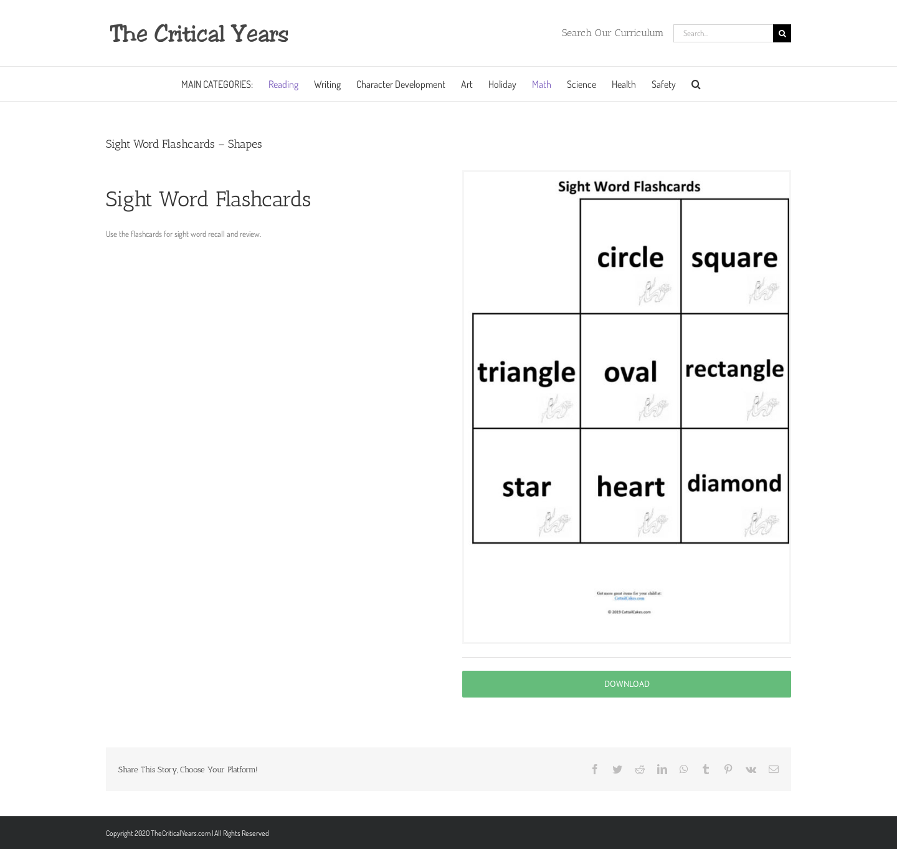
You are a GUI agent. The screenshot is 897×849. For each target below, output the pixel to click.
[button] (696, 84)
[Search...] (723, 33)
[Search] (782, 33)
